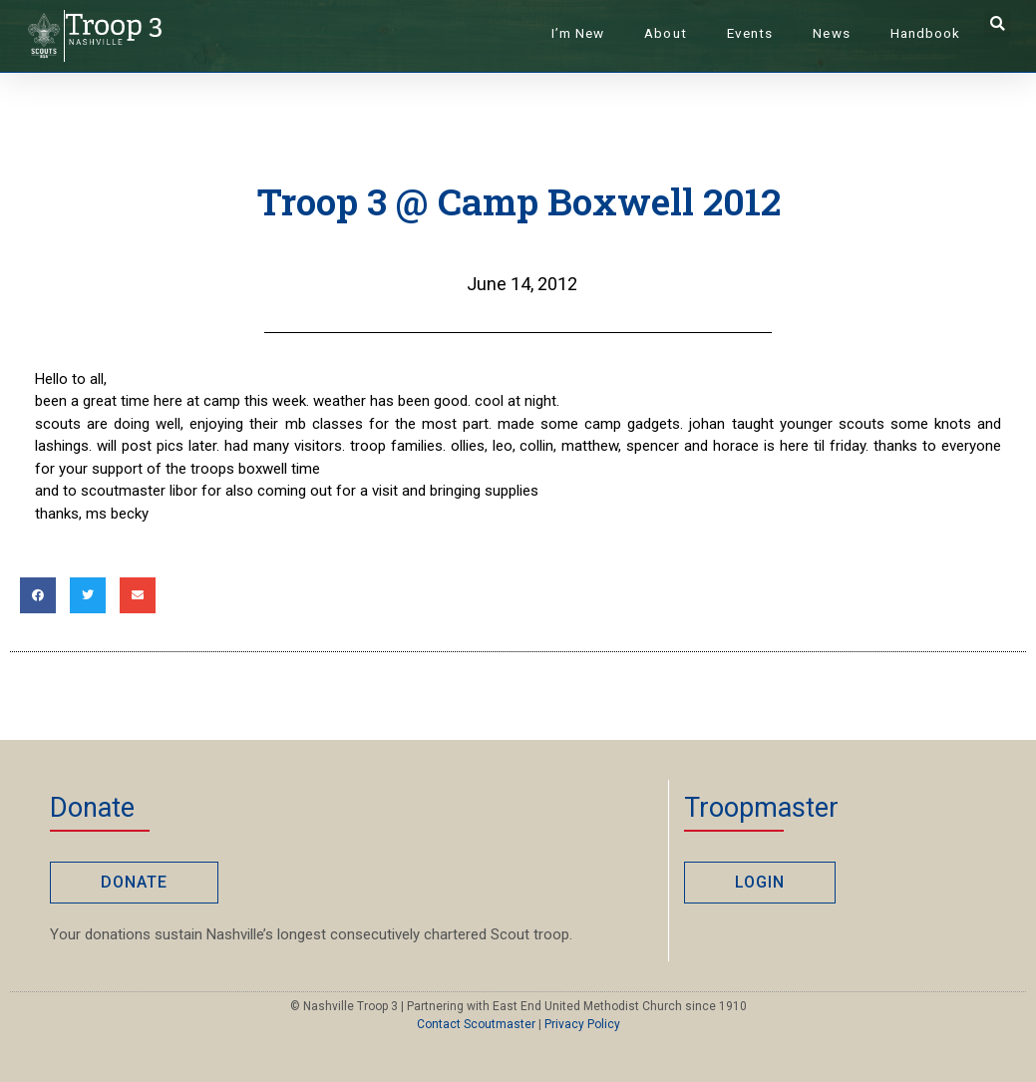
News (831, 33)
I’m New (578, 33)
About (665, 33)
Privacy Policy (582, 1024)
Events (750, 33)
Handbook (925, 33)
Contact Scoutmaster (476, 1024)
